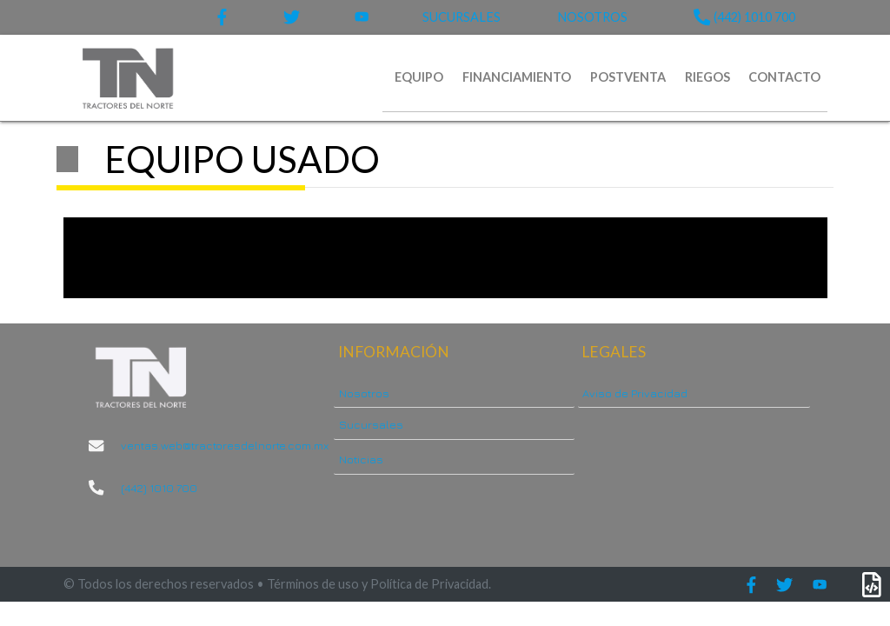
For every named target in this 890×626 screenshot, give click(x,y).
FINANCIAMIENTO (516, 77)
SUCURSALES (461, 17)
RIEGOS (707, 77)
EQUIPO (419, 77)
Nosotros (364, 393)
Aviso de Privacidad (634, 393)
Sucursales (371, 424)
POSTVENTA (628, 77)
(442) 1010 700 (744, 17)
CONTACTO (784, 77)
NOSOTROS (592, 17)
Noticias (361, 459)
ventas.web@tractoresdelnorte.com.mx (218, 445)
